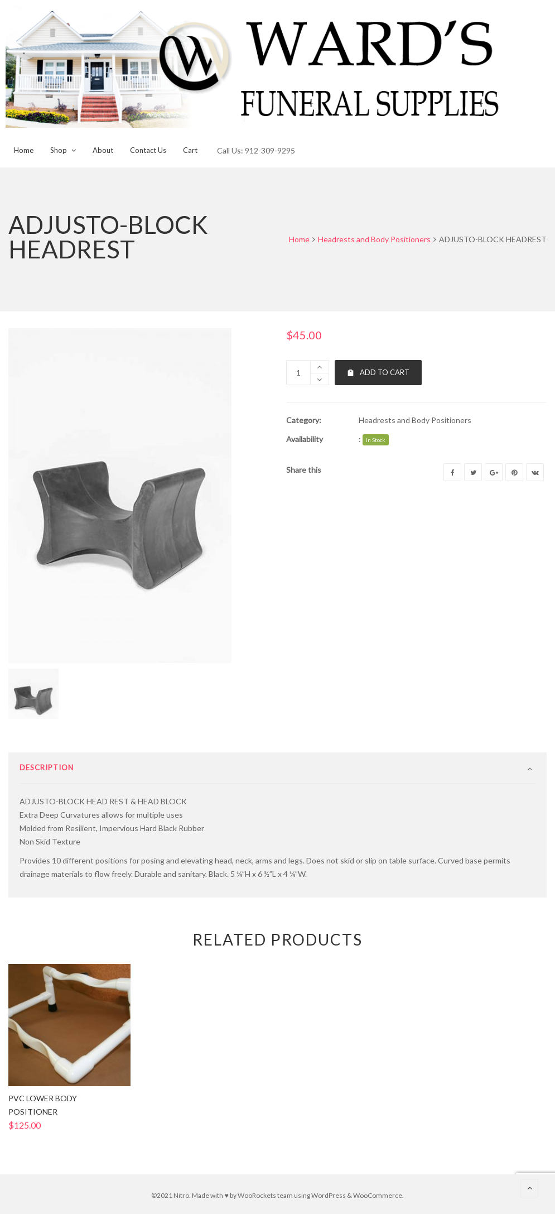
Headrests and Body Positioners (374, 239)
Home (299, 239)
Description (47, 767)
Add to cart (378, 372)
